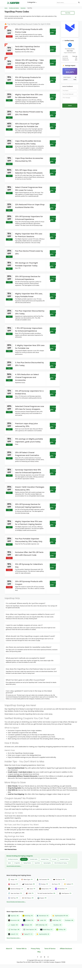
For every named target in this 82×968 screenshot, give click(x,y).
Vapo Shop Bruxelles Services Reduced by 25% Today (28, 142)
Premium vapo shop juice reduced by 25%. (26, 425)
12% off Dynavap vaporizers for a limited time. (29, 392)
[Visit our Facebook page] (37, 957)
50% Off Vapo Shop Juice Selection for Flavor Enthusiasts (29, 171)
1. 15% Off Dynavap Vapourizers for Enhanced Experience (28, 329)
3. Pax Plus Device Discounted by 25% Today (29, 364)
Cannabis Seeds (33, 859)
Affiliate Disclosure (66, 948)
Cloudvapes (69, 920)
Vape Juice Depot (15, 893)
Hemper (12, 879)
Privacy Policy (35, 948)
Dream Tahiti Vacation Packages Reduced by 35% (29, 488)
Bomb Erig (28, 916)
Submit (70, 105)
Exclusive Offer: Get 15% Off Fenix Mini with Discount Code (29, 553)
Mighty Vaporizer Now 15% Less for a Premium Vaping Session (28, 522)
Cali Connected (43, 879)
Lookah (41, 920)
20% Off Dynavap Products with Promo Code (29, 30)
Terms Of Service (49, 948)
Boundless (56, 925)
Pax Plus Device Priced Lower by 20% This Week (29, 113)
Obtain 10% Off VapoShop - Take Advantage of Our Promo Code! (29, 61)
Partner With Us (21, 948)
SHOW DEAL (53, 80)
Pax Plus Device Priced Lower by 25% (29, 252)
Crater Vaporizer (29, 929)
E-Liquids (54, 859)
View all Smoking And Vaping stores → (16, 901)
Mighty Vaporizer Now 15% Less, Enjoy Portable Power (29, 295)
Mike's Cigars (27, 879)
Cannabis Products (64, 859)
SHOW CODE (53, 32)
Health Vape (55, 920)
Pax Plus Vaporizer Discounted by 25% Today (29, 312)
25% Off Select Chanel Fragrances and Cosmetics (27, 454)
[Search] (79, 2)
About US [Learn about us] (9, 948)
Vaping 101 (27, 934)
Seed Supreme (65, 893)
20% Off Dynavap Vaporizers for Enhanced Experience (29, 217)
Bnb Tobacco (27, 898)
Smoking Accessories (13, 859)
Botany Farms (45, 889)
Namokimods (42, 916)
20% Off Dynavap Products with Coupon (29, 582)
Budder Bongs (46, 929)
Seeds (9, 863)
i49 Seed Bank (61, 889)
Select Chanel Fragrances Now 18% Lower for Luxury (28, 188)
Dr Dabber (28, 920)
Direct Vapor (13, 929)
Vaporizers (23, 8)
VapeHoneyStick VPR (60, 916)
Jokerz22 (13, 934)
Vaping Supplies (47, 863)
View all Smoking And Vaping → (14, 866)
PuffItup (60, 929)
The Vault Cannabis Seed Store (46, 893)
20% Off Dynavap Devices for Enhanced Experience (27, 277)
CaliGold (68, 884)
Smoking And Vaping (14, 8)
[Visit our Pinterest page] (44, 957)
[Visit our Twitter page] (41, 957)
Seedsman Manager (15, 889)
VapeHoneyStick (42, 934)
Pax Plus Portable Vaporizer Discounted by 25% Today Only (28, 540)
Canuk (31, 889)
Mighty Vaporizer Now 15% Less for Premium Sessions (28, 235)
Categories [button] (32, 2)
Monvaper (13, 884)
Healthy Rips (41, 925)
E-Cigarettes (17, 863)
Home (6, 8)
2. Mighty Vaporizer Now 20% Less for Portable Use (30, 346)
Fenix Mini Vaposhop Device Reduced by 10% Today (27, 48)
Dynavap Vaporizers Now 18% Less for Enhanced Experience (28, 471)
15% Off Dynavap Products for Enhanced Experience (28, 78)
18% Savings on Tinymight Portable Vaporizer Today (26, 264)
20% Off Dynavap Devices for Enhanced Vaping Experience (28, 505)
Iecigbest (13, 925)
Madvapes (27, 925)
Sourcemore (13, 920)
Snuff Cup (13, 898)
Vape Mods (37, 863)
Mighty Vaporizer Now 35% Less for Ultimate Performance (29, 96)
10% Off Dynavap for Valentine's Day (29, 565)
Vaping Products (27, 863)
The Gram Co (59, 879)
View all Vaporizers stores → (14, 938)
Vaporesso (13, 916)
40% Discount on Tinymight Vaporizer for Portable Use (27, 125)
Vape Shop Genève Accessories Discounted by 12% (29, 159)
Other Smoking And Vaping (60, 863)
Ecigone (41, 898)
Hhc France (56, 884)
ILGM (29, 893)
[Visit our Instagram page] (48, 957)
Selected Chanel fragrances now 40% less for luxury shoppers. (29, 407)
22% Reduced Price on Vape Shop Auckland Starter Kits (30, 206)
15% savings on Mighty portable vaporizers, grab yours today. (29, 440)
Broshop (43, 884)
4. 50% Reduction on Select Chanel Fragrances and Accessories (27, 377)
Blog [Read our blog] (38, 952)
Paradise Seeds (28, 884)
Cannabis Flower (45, 859)
